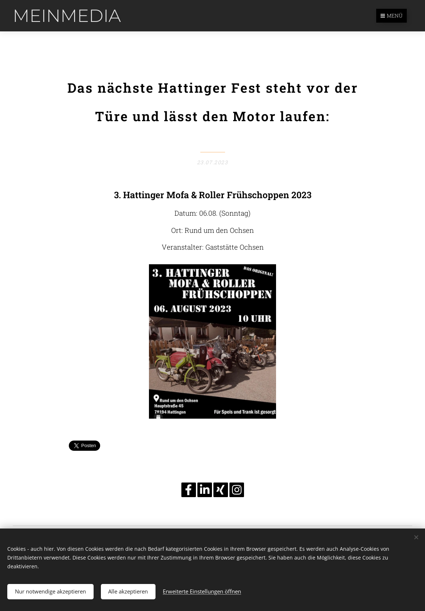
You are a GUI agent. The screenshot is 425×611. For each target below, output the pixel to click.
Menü (391, 15)
